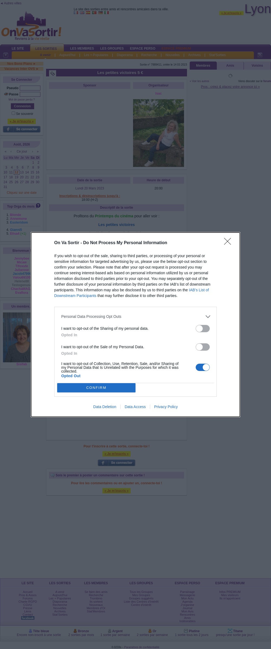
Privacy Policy (166, 407)
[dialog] (135, 325)
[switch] (203, 328)
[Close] (229, 243)
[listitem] (135, 316)
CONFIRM (96, 388)
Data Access (135, 407)
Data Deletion (104, 407)
